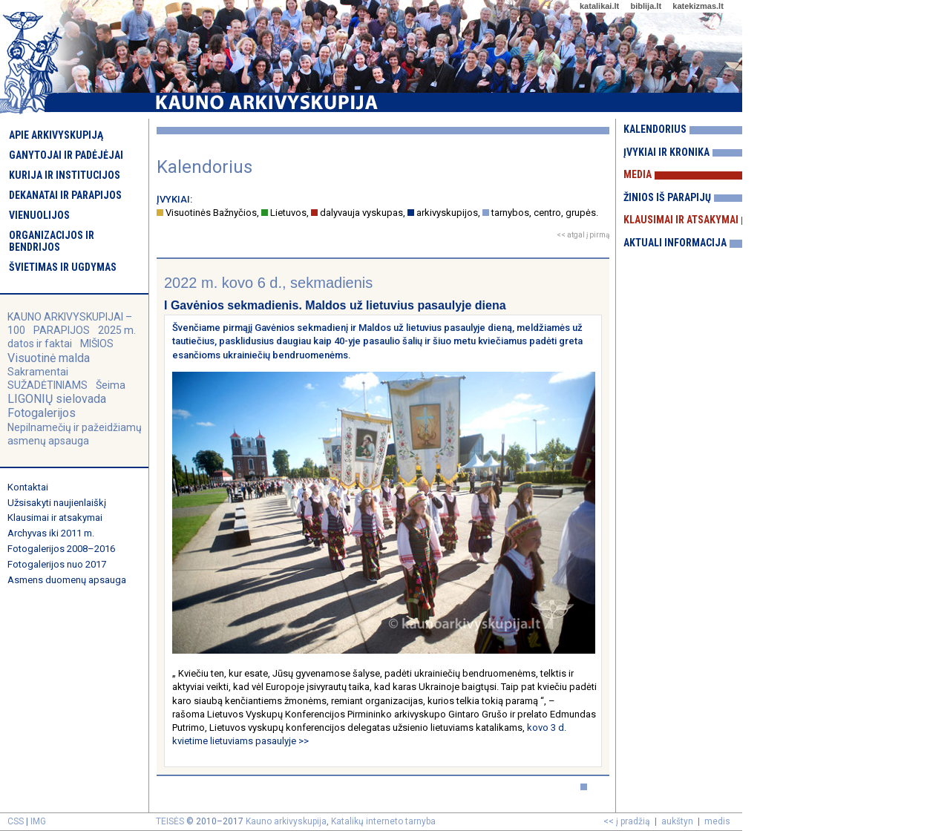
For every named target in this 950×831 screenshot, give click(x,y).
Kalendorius (655, 129)
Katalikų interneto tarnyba (383, 821)
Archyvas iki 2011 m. (50, 533)
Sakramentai (37, 372)
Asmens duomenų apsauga (66, 579)
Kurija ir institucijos (64, 175)
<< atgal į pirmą (583, 235)
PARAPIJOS (61, 330)
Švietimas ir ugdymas (63, 267)
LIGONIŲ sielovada (56, 399)
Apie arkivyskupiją (56, 135)
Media (637, 174)
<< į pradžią (626, 821)
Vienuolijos (39, 215)
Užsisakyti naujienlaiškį (56, 502)
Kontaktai (27, 487)
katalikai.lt (599, 5)
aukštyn (677, 821)
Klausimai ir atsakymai (54, 517)
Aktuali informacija (675, 243)
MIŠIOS (97, 343)
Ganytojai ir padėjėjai (66, 155)
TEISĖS (170, 821)
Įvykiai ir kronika (666, 152)
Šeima (110, 385)
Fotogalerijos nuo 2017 (56, 564)
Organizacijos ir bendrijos (51, 241)
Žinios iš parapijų (667, 197)
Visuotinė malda (48, 358)
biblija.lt (645, 5)
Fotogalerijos (41, 413)
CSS (15, 821)
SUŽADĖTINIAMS (47, 385)
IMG (38, 821)
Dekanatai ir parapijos (65, 195)
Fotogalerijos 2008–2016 (61, 548)
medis (717, 821)
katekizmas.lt (697, 5)
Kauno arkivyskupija (286, 821)
